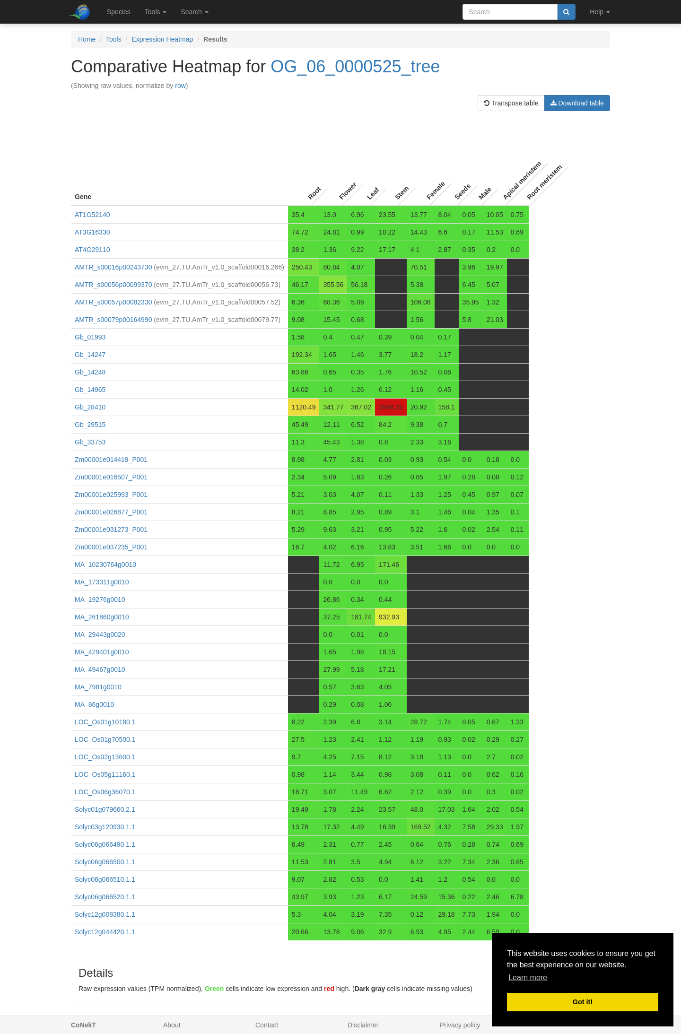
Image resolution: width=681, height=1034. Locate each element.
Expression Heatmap (162, 39)
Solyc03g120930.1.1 (105, 827)
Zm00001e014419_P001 (111, 459)
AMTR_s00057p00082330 (113, 302)
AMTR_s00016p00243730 (113, 267)
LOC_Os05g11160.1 (105, 774)
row (180, 85)
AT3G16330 (92, 232)
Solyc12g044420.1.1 (105, 932)
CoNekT (83, 1025)
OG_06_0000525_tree (355, 66)
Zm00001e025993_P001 (111, 494)
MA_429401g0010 (102, 652)
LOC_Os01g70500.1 (105, 739)
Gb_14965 (90, 389)
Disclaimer (363, 1025)
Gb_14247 (90, 354)
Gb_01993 (90, 337)
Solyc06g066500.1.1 (105, 862)
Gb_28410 (90, 407)
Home (87, 39)
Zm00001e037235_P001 (111, 547)
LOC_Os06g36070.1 (105, 792)
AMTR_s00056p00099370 (113, 284)
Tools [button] (156, 12)
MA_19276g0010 (100, 599)
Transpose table (511, 103)
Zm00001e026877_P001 (111, 512)
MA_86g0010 (94, 704)
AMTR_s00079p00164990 (113, 319)
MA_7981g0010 (98, 687)
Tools (114, 39)
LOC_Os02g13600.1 (105, 757)
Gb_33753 (90, 442)
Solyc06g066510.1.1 (105, 879)
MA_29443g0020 (100, 634)
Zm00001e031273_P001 (111, 529)
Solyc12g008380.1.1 (105, 914)
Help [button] (600, 12)
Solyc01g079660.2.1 (105, 809)
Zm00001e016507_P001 (111, 477)
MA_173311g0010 (102, 582)
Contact (266, 1025)
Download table (577, 103)
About (172, 1025)
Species (119, 12)
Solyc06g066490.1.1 (105, 844)
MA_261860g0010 (102, 617)
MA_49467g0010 (100, 669)
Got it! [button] (583, 1002)
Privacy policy (460, 1025)
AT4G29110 (92, 249)
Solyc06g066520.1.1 (105, 897)
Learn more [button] (527, 977)
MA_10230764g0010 (105, 564)
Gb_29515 (90, 424)
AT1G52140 (92, 214)
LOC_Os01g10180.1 (105, 722)
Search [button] (194, 12)
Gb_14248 (90, 372)
